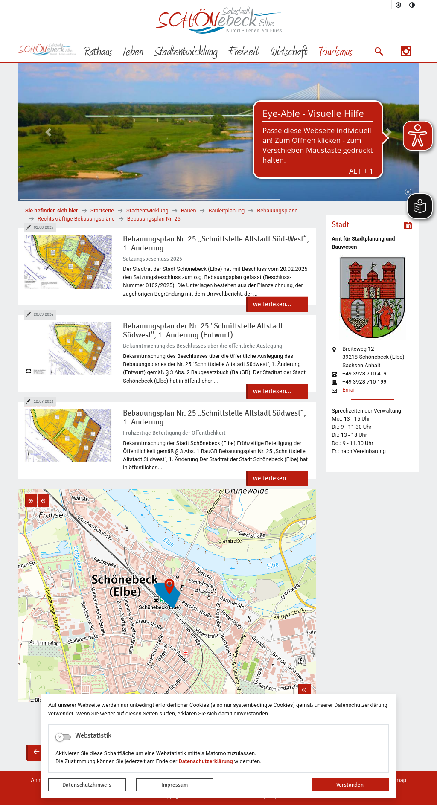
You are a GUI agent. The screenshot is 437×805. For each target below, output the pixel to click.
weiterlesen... (272, 304)
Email (349, 390)
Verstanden (350, 785)
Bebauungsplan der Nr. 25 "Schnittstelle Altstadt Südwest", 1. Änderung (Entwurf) (203, 331)
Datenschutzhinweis (86, 785)
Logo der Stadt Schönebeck (218, 20)
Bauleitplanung (226, 210)
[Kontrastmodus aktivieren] (412, 4)
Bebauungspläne (277, 210)
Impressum (174, 785)
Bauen (188, 210)
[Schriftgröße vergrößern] (398, 4)
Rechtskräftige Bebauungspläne (76, 218)
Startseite (102, 210)
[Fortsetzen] (408, 192)
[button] (378, 51)
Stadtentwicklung (147, 210)
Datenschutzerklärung (206, 761)
